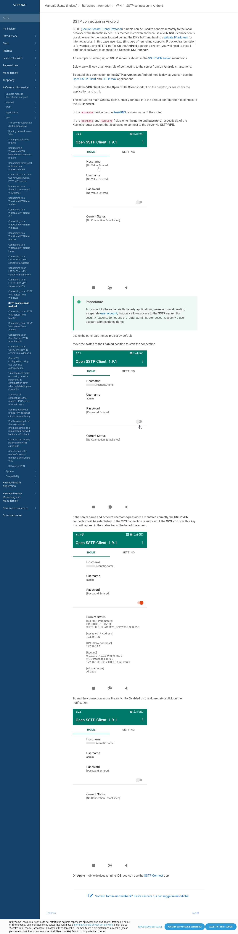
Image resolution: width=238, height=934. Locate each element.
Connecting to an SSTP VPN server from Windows (20, 294)
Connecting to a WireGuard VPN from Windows (19, 224)
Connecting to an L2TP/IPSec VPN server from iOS (17, 282)
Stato (20, 43)
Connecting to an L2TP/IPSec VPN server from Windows (19, 271)
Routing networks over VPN (20, 133)
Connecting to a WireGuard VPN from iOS (19, 212)
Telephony (20, 80)
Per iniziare (9, 28)
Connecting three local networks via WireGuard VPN (20, 166)
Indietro (51, 913)
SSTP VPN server (159, 58)
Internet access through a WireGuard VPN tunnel (19, 189)
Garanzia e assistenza (20, 508)
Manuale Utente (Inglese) (61, 5)
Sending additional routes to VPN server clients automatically (19, 413)
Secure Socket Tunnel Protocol (102, 29)
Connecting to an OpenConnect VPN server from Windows (19, 349)
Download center (12, 515)
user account (108, 313)
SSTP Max (109, 79)
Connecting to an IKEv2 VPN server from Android (20, 326)
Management (20, 73)
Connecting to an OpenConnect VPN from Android (18, 338)
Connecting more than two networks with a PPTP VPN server (19, 177)
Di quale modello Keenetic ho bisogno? (17, 95)
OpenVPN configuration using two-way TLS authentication (18, 363)
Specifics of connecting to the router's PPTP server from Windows (19, 399)
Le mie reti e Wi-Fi (20, 58)
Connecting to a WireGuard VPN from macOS (19, 236)
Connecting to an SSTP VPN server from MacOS (20, 314)
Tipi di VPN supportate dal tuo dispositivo (20, 124)
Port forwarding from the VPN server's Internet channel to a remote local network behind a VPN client (19, 428)
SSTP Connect (153, 875)
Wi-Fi (21, 107)
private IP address (176, 37)
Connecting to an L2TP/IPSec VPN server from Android (18, 259)
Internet (20, 51)
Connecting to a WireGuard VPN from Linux (19, 248)
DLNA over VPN (16, 466)
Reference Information (20, 87)
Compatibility (21, 477)
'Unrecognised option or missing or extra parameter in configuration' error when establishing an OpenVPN (19, 381)
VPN (21, 118)
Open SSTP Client (84, 79)
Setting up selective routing (18, 141)
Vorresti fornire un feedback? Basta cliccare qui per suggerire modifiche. (139, 896)
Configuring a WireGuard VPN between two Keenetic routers (20, 153)
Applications (21, 113)
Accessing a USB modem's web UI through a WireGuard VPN (19, 456)
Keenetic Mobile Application (20, 484)
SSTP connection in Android (18, 305)
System (21, 472)
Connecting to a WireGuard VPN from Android (19, 201)
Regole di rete (20, 65)
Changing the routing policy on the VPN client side (19, 442)
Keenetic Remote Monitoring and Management (20, 496)
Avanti (196, 913)
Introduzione (20, 36)
